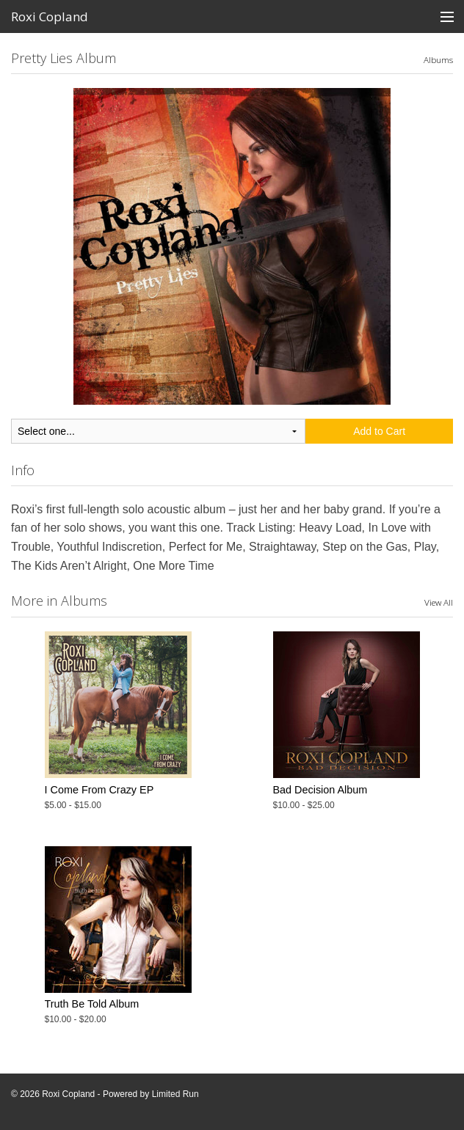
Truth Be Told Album (92, 1004)
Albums (438, 59)
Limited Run (175, 1094)
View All (438, 602)
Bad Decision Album (320, 790)
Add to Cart (379, 431)
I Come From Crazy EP (99, 790)
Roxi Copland (49, 16)
